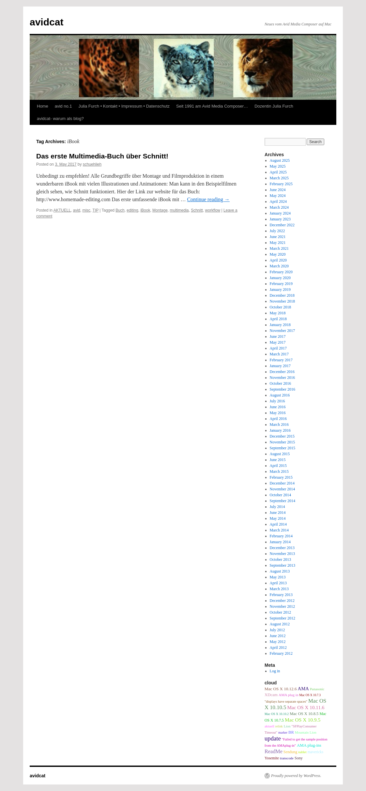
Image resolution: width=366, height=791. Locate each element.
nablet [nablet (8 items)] (302, 752)
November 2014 (282, 489)
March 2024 (279, 207)
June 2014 (278, 512)
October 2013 (280, 559)
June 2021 (278, 236)
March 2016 (279, 424)
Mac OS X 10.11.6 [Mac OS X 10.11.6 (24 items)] (305, 707)
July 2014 (277, 506)
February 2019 (281, 283)
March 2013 (279, 589)
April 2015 (278, 465)
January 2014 (280, 542)
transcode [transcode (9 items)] (287, 758)
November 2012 (282, 606)
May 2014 (278, 518)
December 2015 (282, 436)
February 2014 (281, 536)
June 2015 (278, 459)
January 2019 (280, 289)
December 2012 (282, 600)
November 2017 (282, 330)
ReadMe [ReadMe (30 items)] (273, 751)
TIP (96, 210)
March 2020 (279, 266)
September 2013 (282, 565)
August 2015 (280, 454)
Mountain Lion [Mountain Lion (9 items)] (305, 732)
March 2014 (279, 530)
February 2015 (281, 477)
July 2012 (277, 630)
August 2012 (280, 624)
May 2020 (278, 254)
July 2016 (277, 401)
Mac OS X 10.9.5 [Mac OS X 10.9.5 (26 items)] (302, 720)
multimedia (179, 210)
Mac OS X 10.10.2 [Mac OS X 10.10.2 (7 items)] (277, 714)
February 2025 (281, 184)
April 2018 (278, 319)
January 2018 (280, 324)
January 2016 (280, 430)
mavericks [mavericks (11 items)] (315, 752)
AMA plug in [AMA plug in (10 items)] (288, 695)
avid (76, 210)
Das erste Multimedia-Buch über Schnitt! (102, 156)
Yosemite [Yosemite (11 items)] (272, 758)
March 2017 (279, 354)
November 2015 (282, 442)
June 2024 (278, 189)
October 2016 (280, 383)
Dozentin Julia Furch (273, 106)
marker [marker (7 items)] (282, 732)
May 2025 (278, 166)
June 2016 (278, 407)
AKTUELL (62, 210)
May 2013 (278, 577)
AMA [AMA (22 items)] (303, 688)
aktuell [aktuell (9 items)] (269, 726)
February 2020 (281, 272)
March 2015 (279, 471)
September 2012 (282, 618)
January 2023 (280, 219)
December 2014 (282, 483)
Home (42, 106)
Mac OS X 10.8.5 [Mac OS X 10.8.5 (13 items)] (304, 713)
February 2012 (281, 653)
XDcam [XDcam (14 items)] (271, 695)
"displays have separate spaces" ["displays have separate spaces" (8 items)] (286, 701)
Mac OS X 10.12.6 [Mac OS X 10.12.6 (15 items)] (281, 688)
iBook (145, 210)
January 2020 (280, 278)
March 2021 (279, 248)
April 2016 (278, 418)
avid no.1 (63, 106)
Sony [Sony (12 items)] (299, 758)
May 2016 (278, 412)
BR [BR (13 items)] (291, 732)
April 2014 (278, 524)
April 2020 (278, 260)
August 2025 (280, 160)
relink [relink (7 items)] (279, 726)
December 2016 (282, 371)
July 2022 (277, 231)
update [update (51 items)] (273, 738)
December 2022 (282, 225)
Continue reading (208, 199)
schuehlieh (92, 164)
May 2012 (278, 641)
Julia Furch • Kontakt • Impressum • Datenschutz (124, 106)
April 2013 (278, 583)
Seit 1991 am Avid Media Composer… (212, 106)
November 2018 (282, 301)
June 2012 (278, 636)
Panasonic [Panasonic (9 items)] (317, 689)
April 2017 (278, 348)
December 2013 (282, 547)
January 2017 (280, 366)
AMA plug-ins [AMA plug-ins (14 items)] (309, 745)
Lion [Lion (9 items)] (287, 726)
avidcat (46, 22)
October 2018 (280, 307)
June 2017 (278, 336)
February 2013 (281, 594)
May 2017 (278, 342)
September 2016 (282, 389)
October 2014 (280, 495)
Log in (275, 671)
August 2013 (280, 571)
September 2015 (282, 448)
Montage (160, 210)
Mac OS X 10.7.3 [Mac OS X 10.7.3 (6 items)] (310, 695)
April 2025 (278, 172)
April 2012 (278, 647)
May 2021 (278, 242)
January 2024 (280, 213)
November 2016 (282, 377)
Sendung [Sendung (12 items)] (290, 752)
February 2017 (281, 360)
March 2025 (279, 178)
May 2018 (278, 313)
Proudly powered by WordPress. (296, 775)
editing (132, 210)
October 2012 (280, 612)
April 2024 (278, 201)
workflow (213, 210)
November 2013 (282, 553)
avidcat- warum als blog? (60, 118)
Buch (119, 210)
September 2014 (282, 501)
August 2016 (280, 395)
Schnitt (197, 210)
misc (86, 210)
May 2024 (278, 195)
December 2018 (282, 295)
